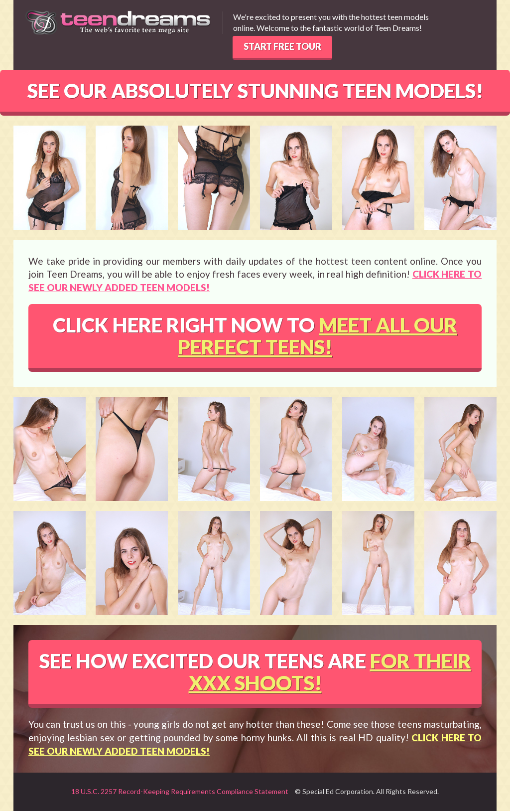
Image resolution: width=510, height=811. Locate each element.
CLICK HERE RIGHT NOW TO (255, 336)
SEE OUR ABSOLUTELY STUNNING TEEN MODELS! (255, 91)
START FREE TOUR (282, 46)
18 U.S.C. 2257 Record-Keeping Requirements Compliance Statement (179, 791)
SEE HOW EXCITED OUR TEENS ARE (255, 672)
